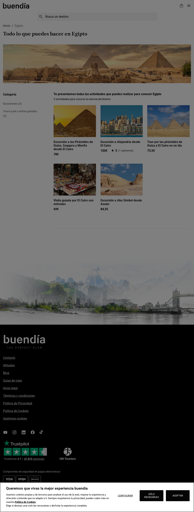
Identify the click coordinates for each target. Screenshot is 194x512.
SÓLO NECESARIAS (151, 496)
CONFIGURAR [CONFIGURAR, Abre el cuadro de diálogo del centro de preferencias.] (125, 495)
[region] (97, 497)
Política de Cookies (25, 502)
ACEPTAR (178, 495)
